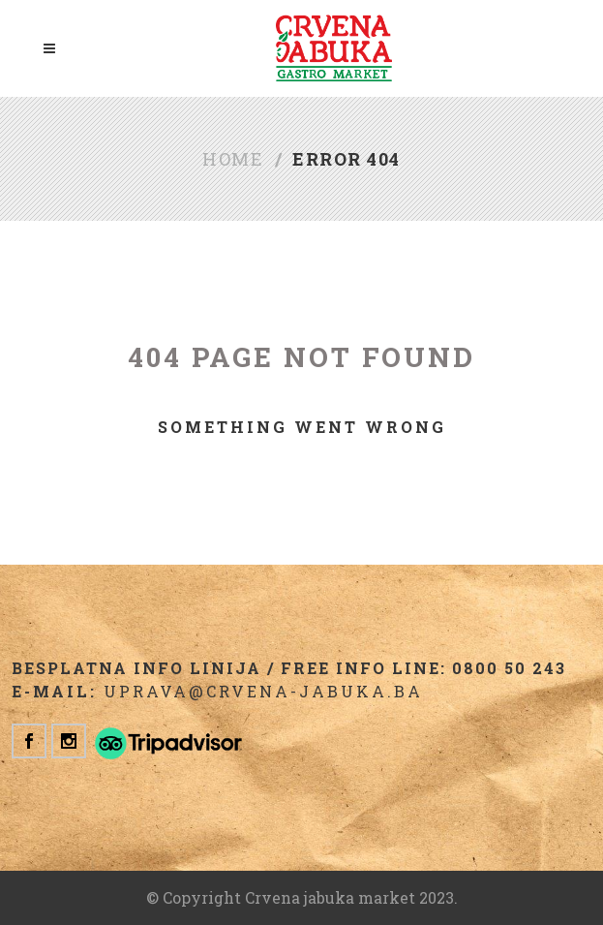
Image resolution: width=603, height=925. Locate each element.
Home (232, 158)
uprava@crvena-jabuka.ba (263, 691)
